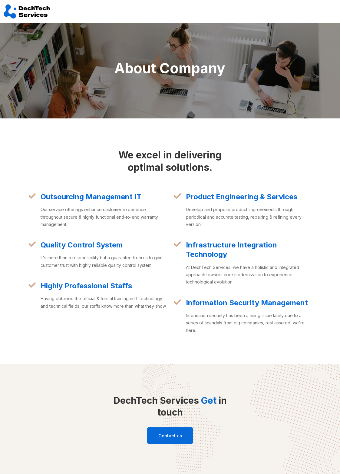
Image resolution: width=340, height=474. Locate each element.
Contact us (170, 436)
